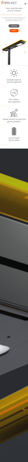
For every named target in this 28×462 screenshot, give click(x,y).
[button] (25, 4)
